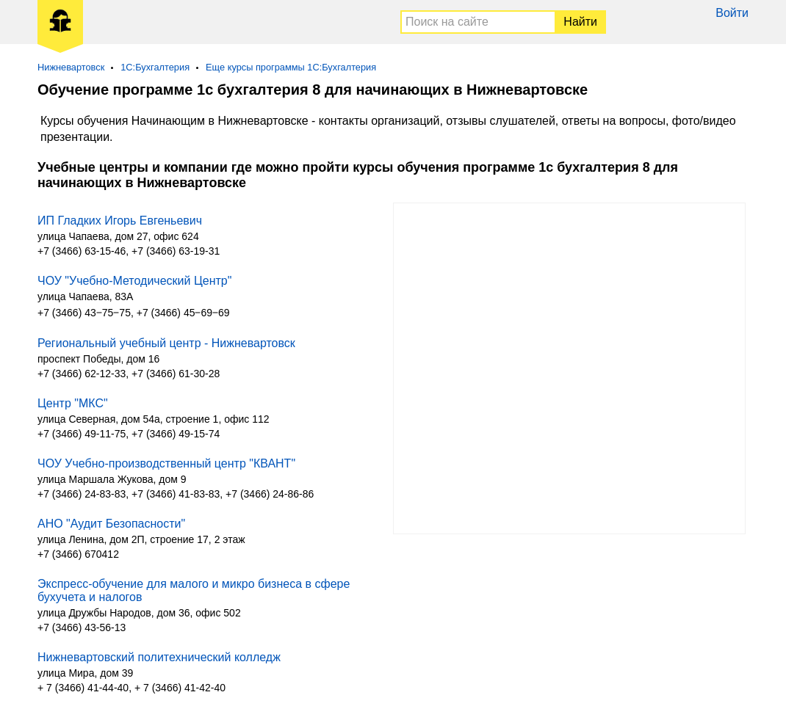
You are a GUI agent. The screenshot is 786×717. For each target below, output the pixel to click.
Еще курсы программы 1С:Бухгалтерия (291, 67)
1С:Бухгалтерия (155, 67)
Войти (732, 13)
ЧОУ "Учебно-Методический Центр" (134, 280)
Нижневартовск (70, 67)
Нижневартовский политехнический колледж (159, 657)
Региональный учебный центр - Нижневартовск (166, 343)
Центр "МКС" (72, 403)
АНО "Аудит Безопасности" (111, 523)
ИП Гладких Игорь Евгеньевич (119, 220)
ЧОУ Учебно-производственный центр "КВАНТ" (166, 463)
